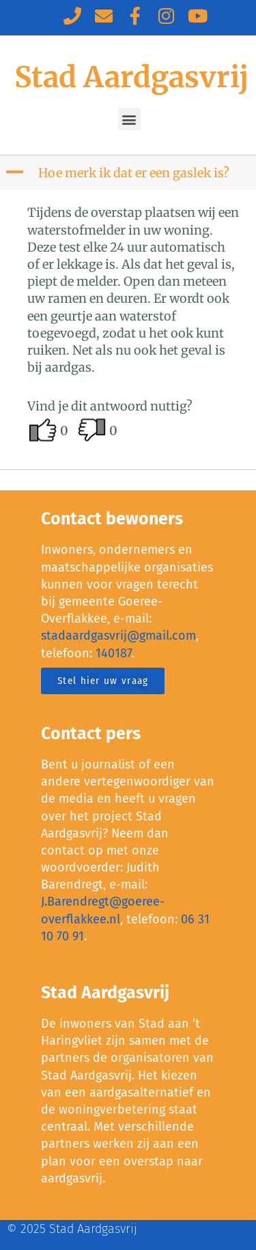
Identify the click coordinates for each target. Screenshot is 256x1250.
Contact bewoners (112, 519)
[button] (129, 119)
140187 (113, 653)
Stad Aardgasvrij (131, 77)
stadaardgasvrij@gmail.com (118, 635)
